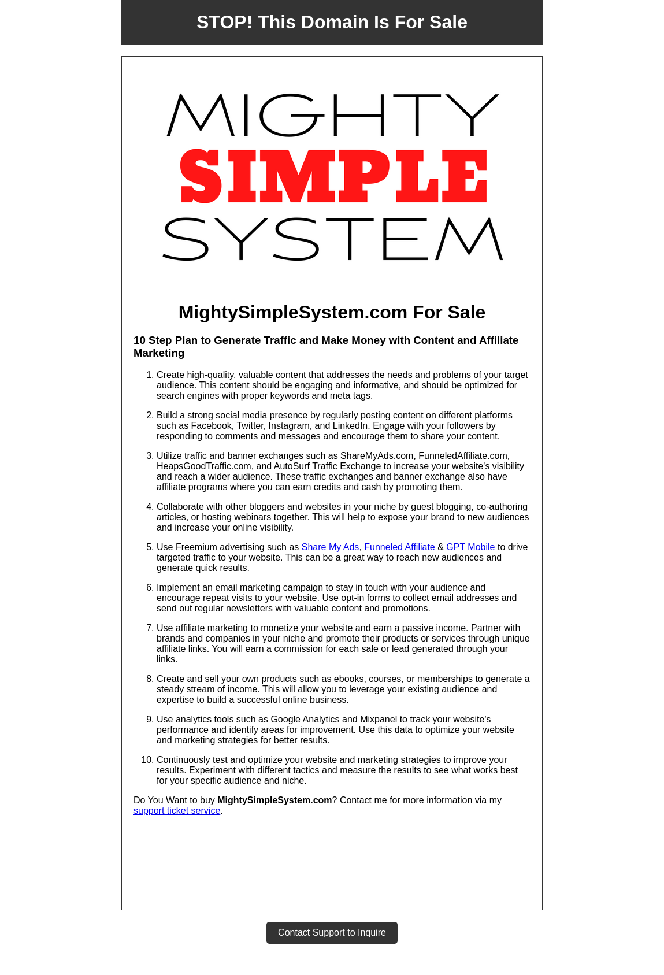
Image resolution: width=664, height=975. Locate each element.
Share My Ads (330, 547)
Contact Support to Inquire (332, 932)
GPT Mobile (470, 547)
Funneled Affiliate (399, 547)
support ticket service (176, 810)
